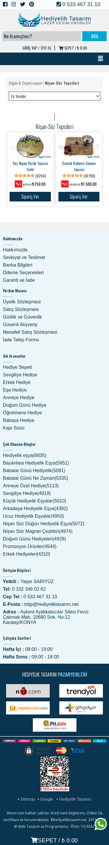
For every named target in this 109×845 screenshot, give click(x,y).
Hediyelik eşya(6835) (24, 455)
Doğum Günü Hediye (24, 405)
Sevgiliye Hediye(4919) (27, 493)
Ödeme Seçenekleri (23, 272)
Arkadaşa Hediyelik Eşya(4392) (35, 508)
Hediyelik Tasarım (75, 799)
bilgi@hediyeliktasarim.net (51, 604)
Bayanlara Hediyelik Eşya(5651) (36, 462)
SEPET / (73, 48)
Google (46, 799)
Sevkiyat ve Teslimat (24, 257)
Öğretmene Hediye (22, 412)
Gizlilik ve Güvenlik (22, 316)
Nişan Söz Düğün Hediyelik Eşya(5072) (43, 523)
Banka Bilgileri (17, 264)
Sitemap (27, 799)
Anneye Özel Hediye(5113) (31, 485)
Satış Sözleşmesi (21, 309)
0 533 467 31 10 (78, 4)
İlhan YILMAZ (83, 826)
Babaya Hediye (19, 420)
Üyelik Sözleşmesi (22, 301)
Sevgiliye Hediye (20, 374)
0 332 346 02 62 (29, 589)
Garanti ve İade (19, 280)
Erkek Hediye (17, 382)
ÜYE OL (46, 48)
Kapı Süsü (13, 427)
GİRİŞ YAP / (31, 48)
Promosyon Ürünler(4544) (29, 546)
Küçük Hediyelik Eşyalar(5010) (34, 500)
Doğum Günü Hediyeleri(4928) (34, 538)
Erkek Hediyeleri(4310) (26, 554)
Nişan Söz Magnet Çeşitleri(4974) (37, 531)
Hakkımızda (15, 249)
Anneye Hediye (19, 397)
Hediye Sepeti (17, 367)
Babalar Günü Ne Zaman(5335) (35, 478)
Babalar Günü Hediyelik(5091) (34, 470)
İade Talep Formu (21, 339)
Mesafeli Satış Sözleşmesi (30, 332)
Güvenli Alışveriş (20, 324)
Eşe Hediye (15, 389)
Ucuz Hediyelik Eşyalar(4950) (33, 516)
